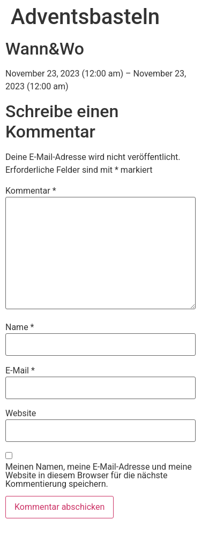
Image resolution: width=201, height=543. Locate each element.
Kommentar (30, 191)
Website (20, 413)
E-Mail (20, 370)
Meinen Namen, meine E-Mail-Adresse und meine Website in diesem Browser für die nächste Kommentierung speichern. (98, 475)
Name (19, 327)
